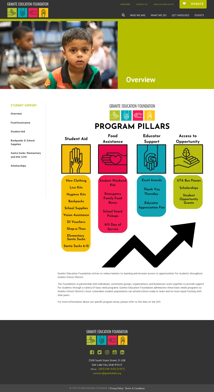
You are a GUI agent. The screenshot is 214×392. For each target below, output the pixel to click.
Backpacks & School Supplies (23, 142)
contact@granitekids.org (107, 373)
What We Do (158, 15)
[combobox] (125, 15)
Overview (16, 113)
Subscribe (125, 4)
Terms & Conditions (135, 388)
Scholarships (18, 165)
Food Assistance (20, 122)
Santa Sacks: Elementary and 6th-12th (26, 154)
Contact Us (142, 4)
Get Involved (180, 15)
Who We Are (138, 15)
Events (199, 15)
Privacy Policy (116, 388)
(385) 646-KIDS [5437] (163, 4)
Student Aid (18, 131)
